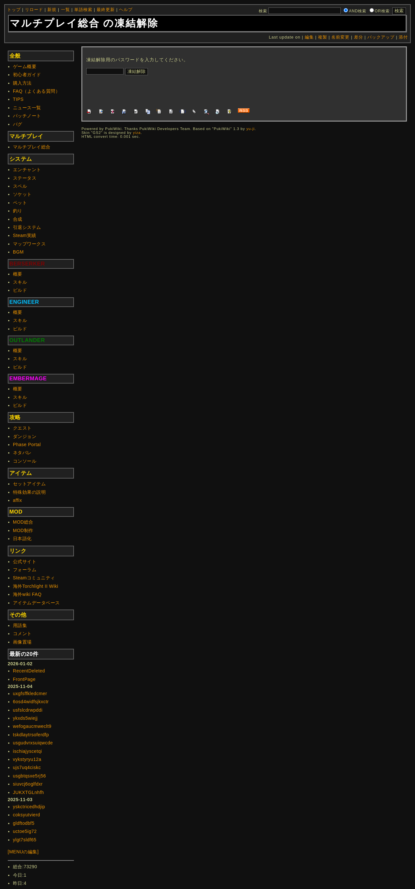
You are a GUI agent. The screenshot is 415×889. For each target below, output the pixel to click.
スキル (20, 282)
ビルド (20, 290)
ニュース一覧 (27, 107)
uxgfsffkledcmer (30, 693)
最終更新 (106, 9)
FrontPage (24, 679)
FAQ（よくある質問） (36, 91)
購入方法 (22, 83)
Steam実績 (24, 235)
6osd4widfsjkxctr (31, 701)
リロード (34, 9)
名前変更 (340, 37)
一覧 (65, 9)
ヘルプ (126, 9)
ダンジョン (25, 436)
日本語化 (22, 538)
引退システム (27, 227)
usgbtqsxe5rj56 (29, 775)
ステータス (25, 178)
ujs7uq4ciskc (27, 767)
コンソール (25, 461)
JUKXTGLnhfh (28, 792)
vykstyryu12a (27, 759)
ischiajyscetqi (27, 751)
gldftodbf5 (24, 823)
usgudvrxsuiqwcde (33, 742)
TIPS (18, 99)
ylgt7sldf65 (24, 839)
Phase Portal (27, 444)
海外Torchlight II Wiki (35, 586)
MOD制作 (23, 530)
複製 (322, 37)
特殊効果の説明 (29, 492)
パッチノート (27, 115)
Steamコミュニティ (34, 577)
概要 (17, 274)
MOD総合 (23, 522)
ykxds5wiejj (25, 718)
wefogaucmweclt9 (32, 726)
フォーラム (25, 569)
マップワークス (29, 243)
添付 (403, 37)
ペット (20, 202)
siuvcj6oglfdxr (28, 784)
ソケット (22, 194)
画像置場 (22, 642)
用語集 (20, 625)
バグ (17, 124)
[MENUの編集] (23, 851)
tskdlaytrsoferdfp (31, 734)
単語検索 (83, 9)
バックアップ (381, 37)
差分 (358, 37)
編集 (309, 37)
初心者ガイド (27, 74)
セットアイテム (29, 483)
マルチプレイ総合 (32, 146)
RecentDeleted (29, 670)
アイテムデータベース (36, 602)
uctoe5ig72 (25, 831)
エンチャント (27, 169)
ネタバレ (22, 452)
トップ (14, 9)
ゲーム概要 (25, 66)
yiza (137, 133)
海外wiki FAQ (27, 594)
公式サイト (25, 561)
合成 (17, 219)
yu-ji (250, 129)
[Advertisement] (204, 90)
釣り (17, 210)
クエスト (22, 428)
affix (17, 500)
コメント (22, 633)
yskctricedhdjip (29, 806)
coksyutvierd (26, 814)
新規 (51, 9)
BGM (18, 252)
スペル (20, 186)
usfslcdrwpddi (27, 710)
